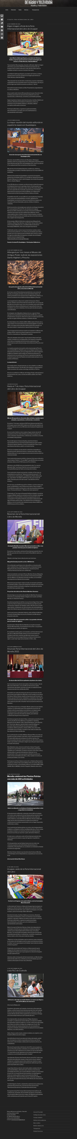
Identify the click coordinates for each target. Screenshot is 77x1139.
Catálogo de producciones (39, 1114)
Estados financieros (38, 1131)
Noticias (27, 9)
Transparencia (35, 9)
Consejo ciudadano (37, 1117)
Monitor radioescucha (38, 1125)
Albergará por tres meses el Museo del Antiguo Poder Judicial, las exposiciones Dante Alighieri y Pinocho (24, 255)
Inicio (6, 9)
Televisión (13, 9)
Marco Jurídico (36, 1122)
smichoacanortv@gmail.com (18, 1119)
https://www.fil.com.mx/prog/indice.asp (18, 238)
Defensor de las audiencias (39, 1120)
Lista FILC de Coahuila (17, 970)
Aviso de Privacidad (38, 1111)
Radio (20, 9)
